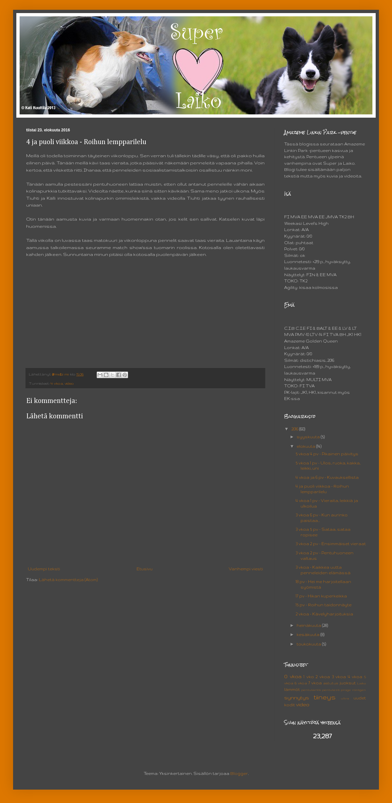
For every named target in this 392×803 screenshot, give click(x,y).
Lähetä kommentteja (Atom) (68, 579)
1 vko (308, 677)
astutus (330, 683)
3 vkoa (339, 677)
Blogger (239, 773)
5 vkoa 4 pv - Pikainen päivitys (327, 454)
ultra (345, 698)
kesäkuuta (308, 634)
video (69, 383)
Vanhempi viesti (246, 569)
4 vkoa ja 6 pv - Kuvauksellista (327, 477)
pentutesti (330, 690)
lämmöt (292, 689)
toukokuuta (309, 644)
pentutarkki (311, 690)
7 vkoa (315, 683)
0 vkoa (293, 676)
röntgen (359, 690)
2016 (295, 429)
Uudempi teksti (44, 569)
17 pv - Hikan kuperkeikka (321, 596)
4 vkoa (57, 383)
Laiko (361, 683)
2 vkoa (323, 677)
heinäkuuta (309, 625)
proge (346, 690)
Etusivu (145, 569)
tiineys (324, 697)
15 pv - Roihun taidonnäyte (323, 605)
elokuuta (306, 446)
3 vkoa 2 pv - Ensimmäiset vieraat (331, 544)
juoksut (347, 683)
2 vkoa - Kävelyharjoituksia (324, 614)
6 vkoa (301, 683)
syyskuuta (309, 437)
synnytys (296, 697)
